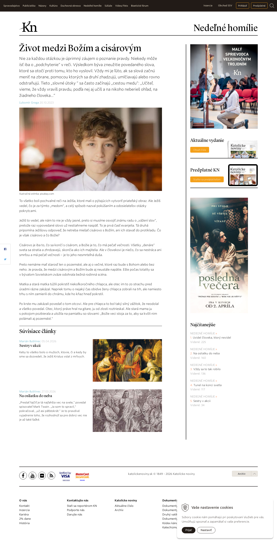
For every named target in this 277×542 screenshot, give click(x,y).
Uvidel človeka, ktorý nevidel (212, 337)
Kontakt (24, 505)
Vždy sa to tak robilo (207, 369)
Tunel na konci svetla (208, 385)
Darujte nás (74, 514)
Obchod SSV (225, 5)
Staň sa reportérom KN (82, 505)
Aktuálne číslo (124, 505)
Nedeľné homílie (202, 333)
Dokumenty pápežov (176, 505)
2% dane (25, 518)
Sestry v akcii (30, 346)
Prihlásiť (242, 5)
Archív (241, 473)
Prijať (188, 530)
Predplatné (259, 5)
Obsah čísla (199, 149)
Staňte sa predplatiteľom (207, 179)
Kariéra (24, 514)
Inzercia (208, 5)
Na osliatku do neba (35, 396)
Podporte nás (75, 510)
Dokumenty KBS (172, 518)
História (24, 523)
